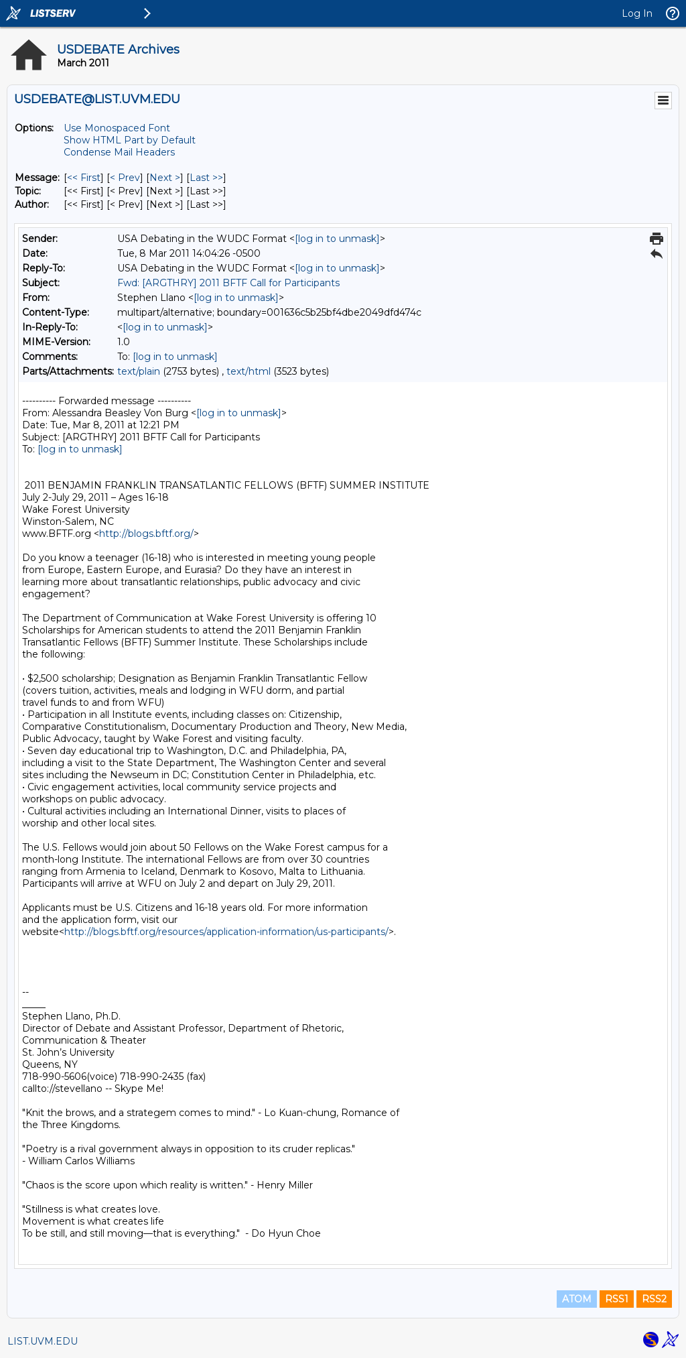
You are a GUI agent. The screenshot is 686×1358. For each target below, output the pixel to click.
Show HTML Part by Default (130, 140)
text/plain (138, 371)
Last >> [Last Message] (206, 178)
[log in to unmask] (337, 239)
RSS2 (654, 1299)
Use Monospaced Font (117, 128)
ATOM (577, 1299)
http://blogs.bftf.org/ (146, 534)
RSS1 (616, 1299)
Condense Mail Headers (119, 152)
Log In (637, 13)
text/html (248, 371)
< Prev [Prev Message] (125, 178)
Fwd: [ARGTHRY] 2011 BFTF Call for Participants (228, 283)
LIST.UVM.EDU (42, 1341)
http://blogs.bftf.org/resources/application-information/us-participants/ (226, 932)
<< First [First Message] (83, 178)
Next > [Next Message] (164, 178)
